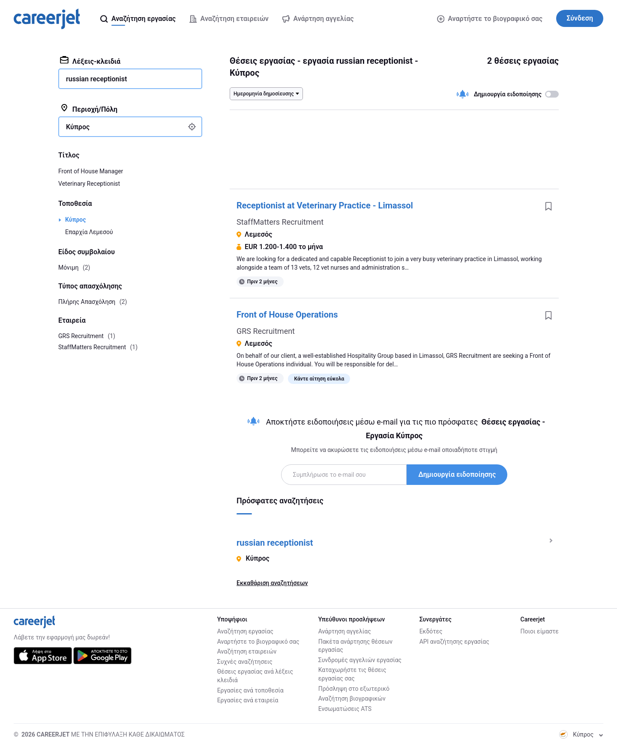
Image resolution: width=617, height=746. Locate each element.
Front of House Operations (287, 314)
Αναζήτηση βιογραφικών (352, 698)
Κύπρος (75, 219)
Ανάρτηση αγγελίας (344, 631)
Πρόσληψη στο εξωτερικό (353, 688)
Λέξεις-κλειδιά (90, 60)
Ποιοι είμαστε (540, 631)
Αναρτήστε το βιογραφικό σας (489, 19)
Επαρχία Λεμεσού (89, 232)
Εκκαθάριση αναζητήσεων (272, 583)
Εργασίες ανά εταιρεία (248, 700)
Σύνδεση (579, 18)
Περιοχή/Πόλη (88, 108)
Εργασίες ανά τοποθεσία (250, 690)
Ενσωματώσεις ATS (344, 708)
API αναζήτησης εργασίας (454, 641)
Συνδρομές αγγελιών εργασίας (359, 660)
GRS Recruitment (266, 331)
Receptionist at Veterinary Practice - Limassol (325, 205)
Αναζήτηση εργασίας (245, 631)
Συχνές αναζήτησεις (245, 661)
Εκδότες (431, 631)
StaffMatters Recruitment (280, 221)
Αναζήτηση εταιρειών (247, 651)
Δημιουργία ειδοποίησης (457, 474)
